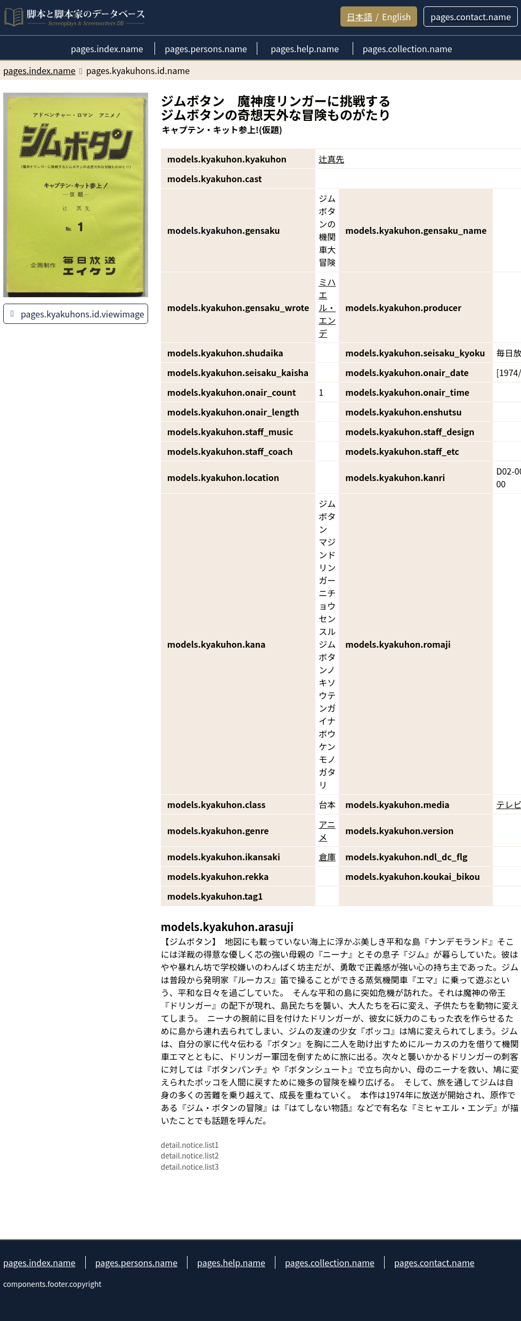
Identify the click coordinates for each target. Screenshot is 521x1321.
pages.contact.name (434, 1262)
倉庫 (327, 856)
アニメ (327, 830)
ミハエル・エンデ (327, 307)
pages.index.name (39, 1262)
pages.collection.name (330, 1262)
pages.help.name (231, 1262)
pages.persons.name (136, 1262)
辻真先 (331, 158)
